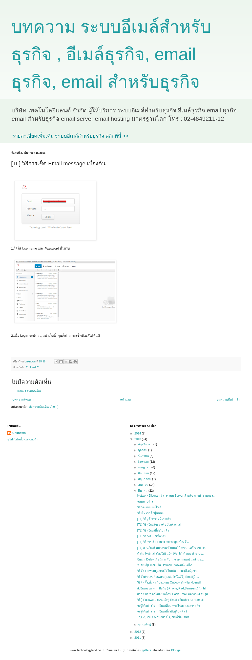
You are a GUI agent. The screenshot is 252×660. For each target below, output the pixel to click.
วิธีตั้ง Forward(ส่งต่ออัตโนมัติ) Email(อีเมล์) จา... (168, 571)
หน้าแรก (125, 399)
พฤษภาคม (145, 479)
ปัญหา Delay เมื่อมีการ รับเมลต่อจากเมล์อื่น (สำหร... (170, 559)
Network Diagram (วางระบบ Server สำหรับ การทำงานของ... (176, 495)
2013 (138, 439)
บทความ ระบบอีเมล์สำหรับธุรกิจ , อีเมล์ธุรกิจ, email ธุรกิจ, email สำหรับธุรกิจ (111, 54)
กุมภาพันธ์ (145, 624)
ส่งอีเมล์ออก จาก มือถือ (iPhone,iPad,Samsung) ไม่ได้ (171, 588)
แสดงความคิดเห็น (29, 391)
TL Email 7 (32, 367)
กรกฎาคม (144, 467)
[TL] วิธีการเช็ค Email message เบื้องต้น (163, 542)
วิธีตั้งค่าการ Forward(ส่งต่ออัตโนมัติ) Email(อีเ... (168, 577)
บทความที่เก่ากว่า (228, 399)
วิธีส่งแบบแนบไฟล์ (149, 507)
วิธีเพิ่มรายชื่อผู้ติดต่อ (150, 513)
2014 (138, 433)
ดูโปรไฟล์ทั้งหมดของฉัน (22, 439)
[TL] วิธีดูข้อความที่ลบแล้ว (154, 519)
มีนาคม (143, 490)
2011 (138, 637)
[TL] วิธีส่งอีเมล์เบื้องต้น (151, 536)
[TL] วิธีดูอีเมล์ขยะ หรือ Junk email (159, 524)
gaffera (146, 650)
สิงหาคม (143, 461)
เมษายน (143, 484)
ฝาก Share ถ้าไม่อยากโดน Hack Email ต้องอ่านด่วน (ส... (173, 594)
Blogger (176, 650)
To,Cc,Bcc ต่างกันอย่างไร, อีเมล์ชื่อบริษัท (163, 617)
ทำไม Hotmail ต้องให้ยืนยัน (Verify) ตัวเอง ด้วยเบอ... (170, 553)
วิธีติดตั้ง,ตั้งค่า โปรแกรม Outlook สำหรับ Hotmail (169, 582)
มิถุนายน (144, 473)
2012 (138, 632)
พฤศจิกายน (145, 444)
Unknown (19, 433)
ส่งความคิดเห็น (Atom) (43, 406)
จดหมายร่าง (145, 501)
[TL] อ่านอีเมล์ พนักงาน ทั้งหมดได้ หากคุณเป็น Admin (171, 548)
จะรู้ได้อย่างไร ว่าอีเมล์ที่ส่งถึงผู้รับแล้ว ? (162, 611)
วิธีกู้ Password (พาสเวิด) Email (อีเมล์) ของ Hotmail (170, 600)
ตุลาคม (143, 450)
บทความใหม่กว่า (23, 399)
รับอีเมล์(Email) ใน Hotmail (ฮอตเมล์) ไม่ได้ (164, 565)
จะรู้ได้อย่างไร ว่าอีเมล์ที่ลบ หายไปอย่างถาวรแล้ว (168, 606)
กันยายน (143, 456)
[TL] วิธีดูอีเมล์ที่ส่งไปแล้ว (153, 530)
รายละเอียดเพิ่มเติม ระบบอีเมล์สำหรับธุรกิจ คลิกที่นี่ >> (70, 136)
